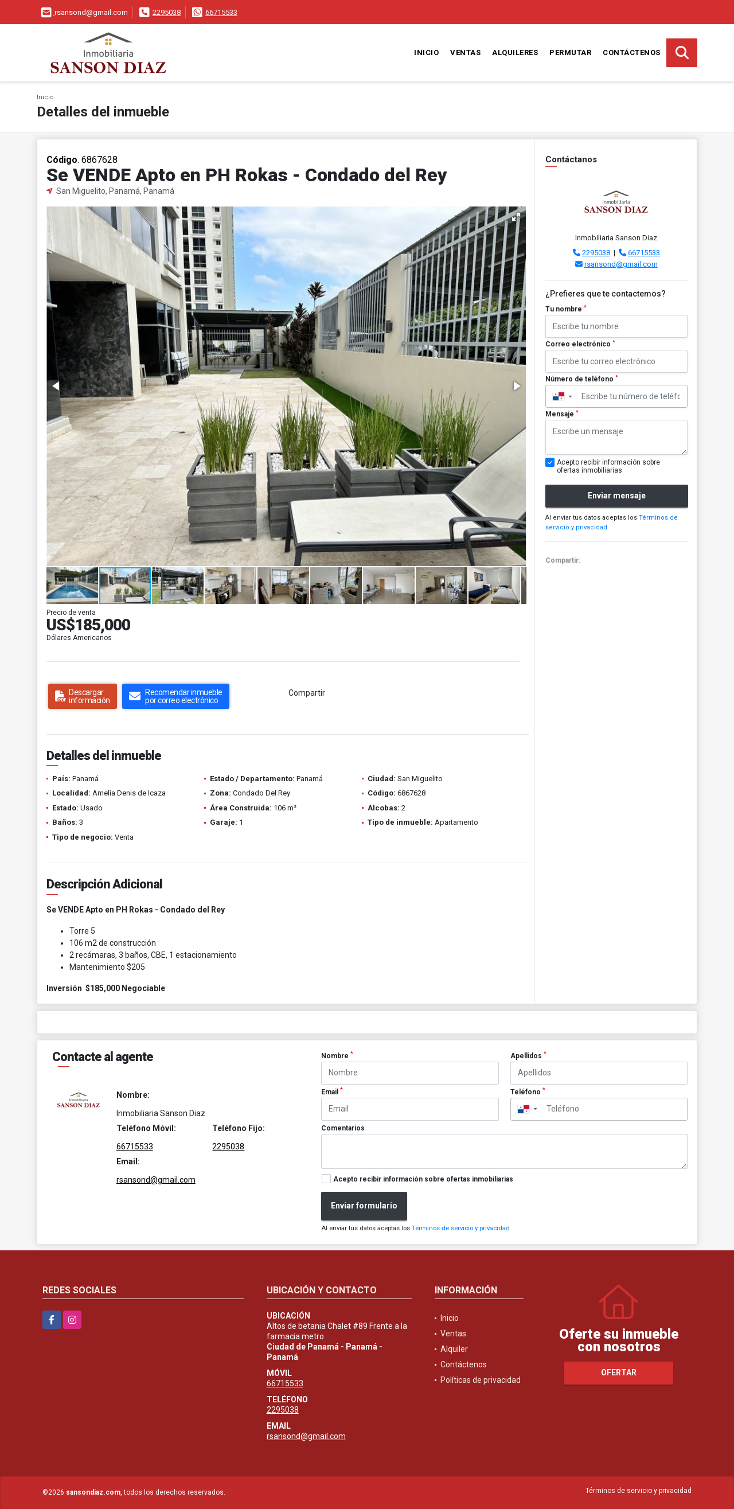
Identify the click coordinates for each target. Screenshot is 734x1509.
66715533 (221, 12)
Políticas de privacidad (480, 1380)
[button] (516, 217)
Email (332, 1091)
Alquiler (454, 1349)
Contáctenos (632, 52)
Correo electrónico (580, 344)
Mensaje (562, 414)
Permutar (570, 52)
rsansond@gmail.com (621, 264)
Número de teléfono (581, 379)
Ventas (465, 52)
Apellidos (528, 1055)
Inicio (426, 52)
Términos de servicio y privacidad (461, 1228)
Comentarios (343, 1128)
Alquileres (515, 52)
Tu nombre (566, 309)
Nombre (337, 1055)
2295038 (167, 12)
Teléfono (527, 1091)
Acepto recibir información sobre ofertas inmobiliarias (423, 1179)
